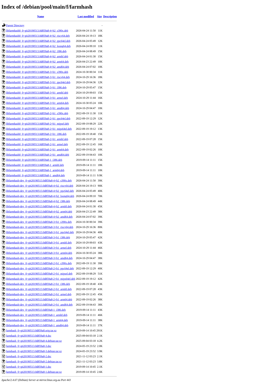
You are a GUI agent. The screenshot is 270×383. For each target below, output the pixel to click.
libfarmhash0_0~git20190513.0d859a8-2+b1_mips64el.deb (39, 128)
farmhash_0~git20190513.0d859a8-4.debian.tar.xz (34, 340)
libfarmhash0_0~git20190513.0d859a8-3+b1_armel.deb (37, 97)
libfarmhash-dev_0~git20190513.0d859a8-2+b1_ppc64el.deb (40, 268)
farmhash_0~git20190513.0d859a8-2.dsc (28, 356)
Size (99, 16)
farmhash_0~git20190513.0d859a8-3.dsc (28, 346)
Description (110, 16)
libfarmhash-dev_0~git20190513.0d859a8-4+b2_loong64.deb (40, 196)
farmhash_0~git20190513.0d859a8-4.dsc (28, 335)
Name (40, 16)
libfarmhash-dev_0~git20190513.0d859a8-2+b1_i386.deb (38, 284)
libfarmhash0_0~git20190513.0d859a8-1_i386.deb (34, 159)
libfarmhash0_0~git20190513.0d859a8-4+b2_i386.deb (36, 51)
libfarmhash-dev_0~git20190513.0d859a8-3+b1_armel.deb (38, 247)
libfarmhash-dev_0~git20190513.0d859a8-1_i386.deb (36, 309)
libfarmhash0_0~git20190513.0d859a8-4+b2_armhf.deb (37, 56)
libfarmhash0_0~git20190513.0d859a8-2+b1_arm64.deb (37, 149)
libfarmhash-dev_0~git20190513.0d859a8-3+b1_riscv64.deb (39, 227)
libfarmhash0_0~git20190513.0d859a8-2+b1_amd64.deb (37, 154)
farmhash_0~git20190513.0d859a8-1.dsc (28, 366)
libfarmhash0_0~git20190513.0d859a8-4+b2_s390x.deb (37, 30)
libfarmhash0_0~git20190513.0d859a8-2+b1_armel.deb (37, 144)
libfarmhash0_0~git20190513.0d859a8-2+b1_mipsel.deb (37, 123)
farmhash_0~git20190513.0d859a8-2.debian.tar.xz (34, 361)
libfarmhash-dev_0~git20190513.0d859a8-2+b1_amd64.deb (39, 304)
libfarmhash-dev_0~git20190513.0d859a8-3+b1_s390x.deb (39, 221)
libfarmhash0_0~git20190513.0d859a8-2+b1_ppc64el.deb (38, 118)
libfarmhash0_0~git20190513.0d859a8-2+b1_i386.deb (36, 134)
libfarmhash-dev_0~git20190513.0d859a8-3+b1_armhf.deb (39, 242)
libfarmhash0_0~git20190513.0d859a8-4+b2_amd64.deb (37, 66)
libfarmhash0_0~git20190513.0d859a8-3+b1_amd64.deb (37, 108)
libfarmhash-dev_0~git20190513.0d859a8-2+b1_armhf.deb (39, 289)
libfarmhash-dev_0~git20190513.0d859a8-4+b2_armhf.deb (39, 206)
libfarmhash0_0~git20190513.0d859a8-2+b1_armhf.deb (37, 139)
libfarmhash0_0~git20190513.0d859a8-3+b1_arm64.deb (37, 103)
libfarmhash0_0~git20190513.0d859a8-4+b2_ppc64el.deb (38, 40)
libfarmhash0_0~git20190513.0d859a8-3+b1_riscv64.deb (38, 77)
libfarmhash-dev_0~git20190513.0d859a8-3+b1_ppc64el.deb (40, 232)
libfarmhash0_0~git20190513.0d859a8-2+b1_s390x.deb (37, 113)
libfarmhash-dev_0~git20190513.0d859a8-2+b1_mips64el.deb (40, 278)
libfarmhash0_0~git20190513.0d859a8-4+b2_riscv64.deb (38, 35)
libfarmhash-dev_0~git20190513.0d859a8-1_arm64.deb (37, 320)
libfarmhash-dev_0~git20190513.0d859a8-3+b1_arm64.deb (39, 252)
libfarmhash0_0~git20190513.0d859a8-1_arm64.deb (35, 170)
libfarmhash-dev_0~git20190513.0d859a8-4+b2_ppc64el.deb (40, 190)
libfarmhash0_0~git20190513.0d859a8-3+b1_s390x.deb (37, 71)
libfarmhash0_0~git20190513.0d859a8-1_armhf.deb (35, 165)
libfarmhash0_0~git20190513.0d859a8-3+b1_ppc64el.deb (38, 82)
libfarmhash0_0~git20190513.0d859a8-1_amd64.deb (35, 175)
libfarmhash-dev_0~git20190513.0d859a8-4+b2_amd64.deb (39, 216)
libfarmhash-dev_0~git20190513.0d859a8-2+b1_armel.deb (38, 294)
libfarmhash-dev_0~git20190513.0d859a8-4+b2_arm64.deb (39, 211)
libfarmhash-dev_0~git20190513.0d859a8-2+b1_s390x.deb (39, 263)
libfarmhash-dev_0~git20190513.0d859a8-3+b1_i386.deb (38, 237)
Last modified (86, 16)
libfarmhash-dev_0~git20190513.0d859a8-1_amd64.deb (37, 325)
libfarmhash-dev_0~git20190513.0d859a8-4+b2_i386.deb (38, 201)
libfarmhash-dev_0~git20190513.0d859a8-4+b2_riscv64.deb (39, 185)
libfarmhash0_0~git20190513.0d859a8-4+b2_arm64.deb (37, 61)
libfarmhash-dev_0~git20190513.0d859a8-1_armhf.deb (36, 315)
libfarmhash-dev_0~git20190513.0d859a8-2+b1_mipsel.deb (39, 273)
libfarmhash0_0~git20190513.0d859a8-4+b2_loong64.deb (38, 46)
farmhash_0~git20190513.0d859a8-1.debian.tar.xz (34, 371)
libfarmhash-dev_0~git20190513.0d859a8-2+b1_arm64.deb (39, 299)
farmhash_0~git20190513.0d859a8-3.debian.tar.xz (34, 351)
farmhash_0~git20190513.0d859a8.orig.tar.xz (31, 330)
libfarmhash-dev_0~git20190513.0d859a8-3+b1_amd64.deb (39, 258)
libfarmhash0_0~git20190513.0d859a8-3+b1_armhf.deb (37, 92)
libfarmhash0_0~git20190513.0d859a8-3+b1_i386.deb (36, 87)
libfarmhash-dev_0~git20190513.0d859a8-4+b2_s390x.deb (39, 180)
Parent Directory (15, 25)
